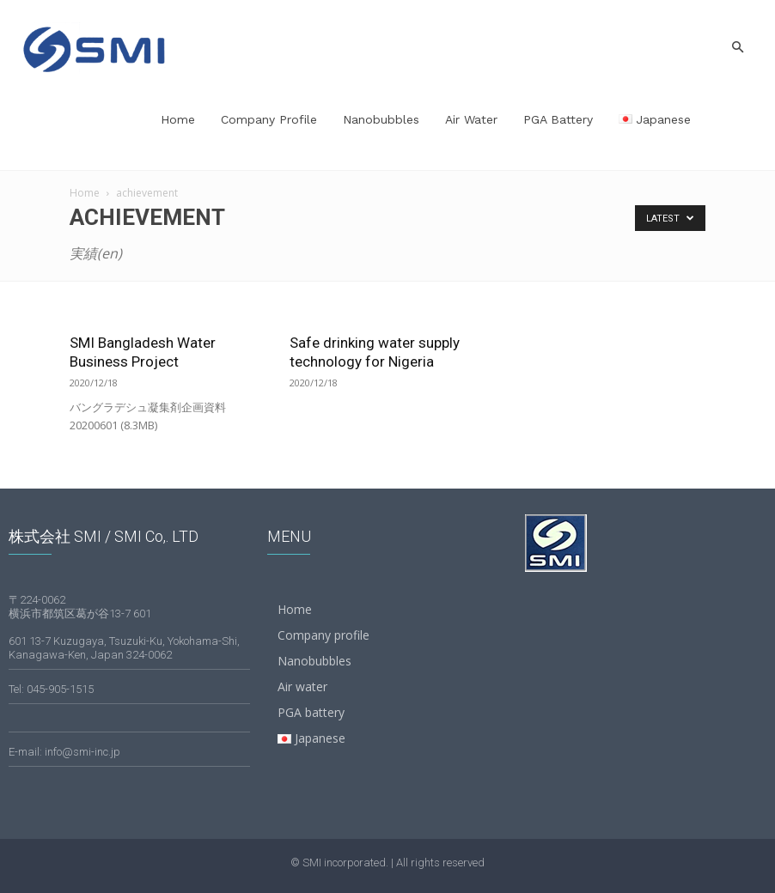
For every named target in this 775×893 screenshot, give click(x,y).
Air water (471, 119)
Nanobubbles (381, 119)
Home (178, 119)
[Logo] (94, 47)
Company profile (269, 119)
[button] (737, 47)
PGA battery (558, 119)
